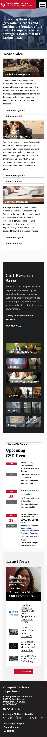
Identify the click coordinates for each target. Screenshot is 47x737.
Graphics (13, 366)
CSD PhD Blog (13, 326)
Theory (12, 425)
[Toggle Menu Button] (42, 5)
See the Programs (15, 110)
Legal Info (9, 731)
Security (13, 395)
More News (26, 671)
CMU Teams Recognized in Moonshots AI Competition (28, 645)
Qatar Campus (11, 727)
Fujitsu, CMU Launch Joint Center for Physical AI (27, 631)
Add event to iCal (28, 483)
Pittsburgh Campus (14, 723)
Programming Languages (23, 381)
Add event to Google (29, 480)
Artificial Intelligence (21, 351)
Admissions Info (14, 116)
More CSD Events (17, 444)
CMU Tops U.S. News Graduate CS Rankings (29, 658)
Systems (13, 410)
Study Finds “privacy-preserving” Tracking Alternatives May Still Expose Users (22, 586)
